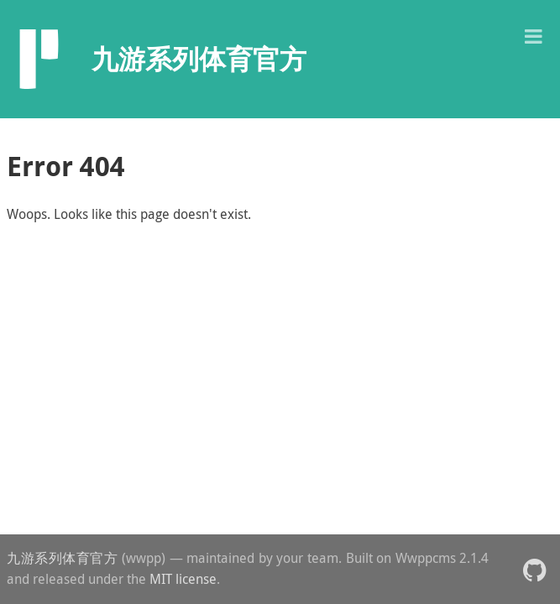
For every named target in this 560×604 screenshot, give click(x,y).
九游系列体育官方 (62, 558)
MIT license (183, 579)
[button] (533, 34)
